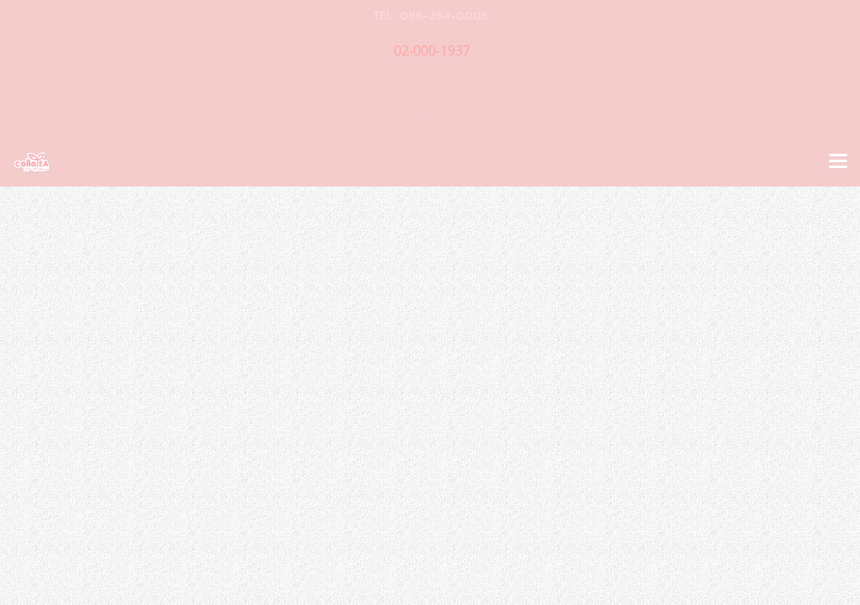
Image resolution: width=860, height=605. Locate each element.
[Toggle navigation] (838, 162)
